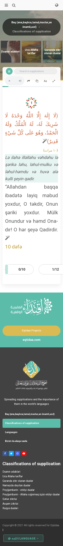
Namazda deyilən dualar (16, 485)
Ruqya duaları (10, 508)
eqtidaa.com (31, 339)
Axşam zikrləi (10, 503)
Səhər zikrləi (10, 499)
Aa (45, 81)
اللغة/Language (23, 538)
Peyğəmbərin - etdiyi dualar (19, 490)
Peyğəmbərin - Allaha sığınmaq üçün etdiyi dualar (31, 494)
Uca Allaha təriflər (13, 476)
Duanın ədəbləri (11, 471)
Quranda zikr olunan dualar (18, 480)
